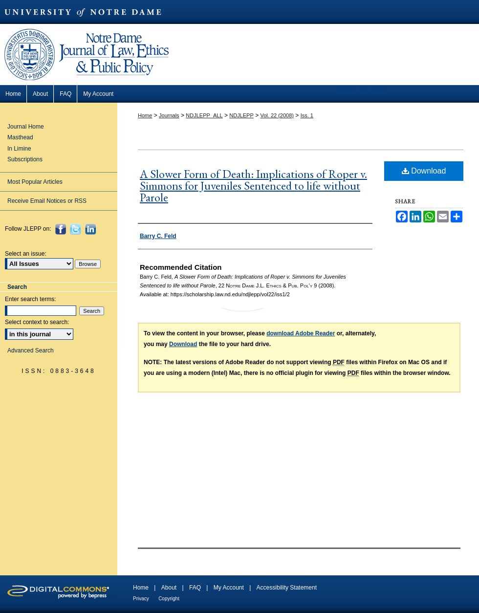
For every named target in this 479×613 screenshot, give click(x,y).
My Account (229, 587)
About (168, 587)
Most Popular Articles (35, 181)
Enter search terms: (30, 299)
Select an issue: (25, 253)
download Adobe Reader (300, 333)
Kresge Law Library (361, 89)
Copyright (168, 598)
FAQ (195, 587)
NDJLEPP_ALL (204, 115)
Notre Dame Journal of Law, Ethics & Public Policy (88, 30)
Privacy (141, 598)
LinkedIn (91, 229)
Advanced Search (30, 350)
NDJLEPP (241, 115)
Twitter (76, 229)
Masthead (20, 137)
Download (424, 171)
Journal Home (25, 126)
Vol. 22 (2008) (277, 115)
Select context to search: (37, 322)
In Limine (19, 148)
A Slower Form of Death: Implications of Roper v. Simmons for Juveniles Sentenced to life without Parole (253, 185)
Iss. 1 (307, 115)
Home (145, 115)
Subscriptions (25, 159)
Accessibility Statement (287, 587)
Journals (169, 115)
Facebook (61, 229)
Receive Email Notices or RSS (47, 200)
